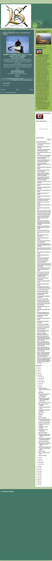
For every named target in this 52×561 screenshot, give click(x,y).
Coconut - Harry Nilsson (17, 79)
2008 (38, 482)
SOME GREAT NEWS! (42, 432)
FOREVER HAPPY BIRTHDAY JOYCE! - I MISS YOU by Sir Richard (43, 217)
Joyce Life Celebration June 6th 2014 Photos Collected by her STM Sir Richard (44, 245)
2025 (38, 367)
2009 (38, 481)
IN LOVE (40, 416)
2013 (38, 474)
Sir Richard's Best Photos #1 (42, 289)
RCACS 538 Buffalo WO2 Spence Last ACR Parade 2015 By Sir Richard (44, 269)
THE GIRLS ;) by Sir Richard (42, 324)
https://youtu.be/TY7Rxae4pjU (17, 57)
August (40, 383)
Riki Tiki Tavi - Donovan (27, 79)
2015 (38, 471)
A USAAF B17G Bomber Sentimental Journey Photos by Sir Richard (44, 164)
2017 (38, 467)
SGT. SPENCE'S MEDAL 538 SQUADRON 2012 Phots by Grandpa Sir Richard (43, 275)
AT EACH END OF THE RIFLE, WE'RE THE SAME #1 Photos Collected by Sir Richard (43, 174)
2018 (38, 466)
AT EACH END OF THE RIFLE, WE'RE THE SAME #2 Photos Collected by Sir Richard (43, 178)
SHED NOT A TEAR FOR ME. (44, 422)
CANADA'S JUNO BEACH (43, 441)
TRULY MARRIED (41, 396)
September (41, 381)
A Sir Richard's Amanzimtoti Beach (44, 155)
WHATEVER (40, 392)
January (40, 464)
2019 (38, 375)
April (40, 459)
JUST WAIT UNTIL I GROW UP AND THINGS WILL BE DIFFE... (44, 444)
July (39, 385)
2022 (38, 370)
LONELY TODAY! (41, 451)
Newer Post (3, 89)
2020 (38, 373)
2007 (38, 484)
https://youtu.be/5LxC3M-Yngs (17, 70)
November (41, 378)
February (40, 462)
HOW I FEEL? (41, 412)
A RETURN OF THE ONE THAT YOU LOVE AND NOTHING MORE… (44, 448)
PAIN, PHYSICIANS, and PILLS (44, 402)
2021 (38, 372)
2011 (38, 477)
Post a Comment (5, 85)
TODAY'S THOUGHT (42, 417)
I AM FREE (40, 414)
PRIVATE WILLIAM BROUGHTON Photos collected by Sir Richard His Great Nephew (44, 265)
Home (17, 89)
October (40, 380)
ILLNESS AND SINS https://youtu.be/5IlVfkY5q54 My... (44, 389)
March (40, 460)
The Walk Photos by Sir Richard (43, 325)
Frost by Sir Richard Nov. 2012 (43, 230)
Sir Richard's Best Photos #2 (42, 291)
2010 (38, 479)
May (39, 457)
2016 (38, 469)
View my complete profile (42, 108)
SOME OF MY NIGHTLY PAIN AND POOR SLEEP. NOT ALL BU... (44, 435)
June (40, 386)
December (41, 376)
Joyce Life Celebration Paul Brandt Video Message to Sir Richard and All (44, 249)
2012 (38, 476)
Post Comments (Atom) (11, 92)
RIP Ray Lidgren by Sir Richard (43, 272)
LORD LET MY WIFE (42, 455)
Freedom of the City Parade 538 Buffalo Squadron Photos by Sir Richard (43, 227)
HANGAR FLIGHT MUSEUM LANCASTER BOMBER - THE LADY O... (44, 399)
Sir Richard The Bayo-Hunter (43, 55)
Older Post (31, 89)
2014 (38, 472)
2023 (38, 368)
